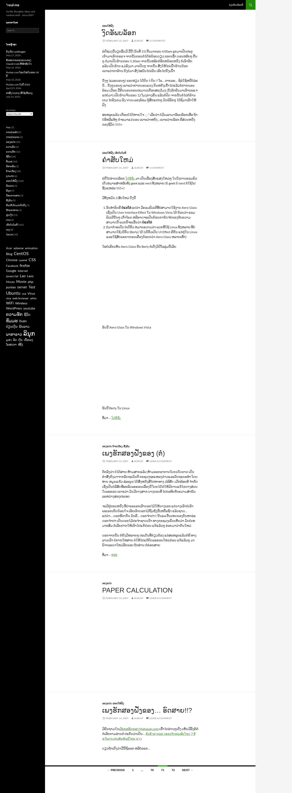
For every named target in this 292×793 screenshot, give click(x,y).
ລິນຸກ (8, 190)
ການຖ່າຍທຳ (12, 132)
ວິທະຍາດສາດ (13, 195)
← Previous (116, 770)
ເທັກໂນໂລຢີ (120, 152)
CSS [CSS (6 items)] (32, 259)
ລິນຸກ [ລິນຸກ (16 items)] (29, 333)
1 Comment (156, 167)
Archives (10, 110)
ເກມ (8, 219)
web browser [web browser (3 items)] (20, 298)
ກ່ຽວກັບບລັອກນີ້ (236, 4)
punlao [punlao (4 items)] (11, 287)
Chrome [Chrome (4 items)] (11, 260)
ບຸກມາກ (10, 176)
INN (114, 555)
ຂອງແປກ (107, 446)
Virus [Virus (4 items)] (31, 293)
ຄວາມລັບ (10, 146)
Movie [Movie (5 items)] (21, 281)
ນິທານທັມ (10, 166)
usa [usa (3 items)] (24, 293)
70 (152, 770)
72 (173, 770)
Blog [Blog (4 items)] (9, 254)
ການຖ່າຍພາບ (12, 137)
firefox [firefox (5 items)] (25, 265)
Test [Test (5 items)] (32, 287)
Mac (8, 127)
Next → (187, 770)
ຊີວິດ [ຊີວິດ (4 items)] (27, 314)
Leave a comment (160, 461)
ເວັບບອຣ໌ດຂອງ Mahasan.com (139, 729)
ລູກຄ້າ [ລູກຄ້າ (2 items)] (9, 340)
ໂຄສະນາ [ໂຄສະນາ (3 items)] (11, 344)
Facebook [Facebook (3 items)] (12, 265)
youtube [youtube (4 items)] (29, 308)
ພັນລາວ (10, 185)
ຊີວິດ (8, 156)
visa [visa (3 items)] (8, 298)
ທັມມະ (9, 161)
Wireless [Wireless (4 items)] (21, 303)
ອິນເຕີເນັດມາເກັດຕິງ (16, 205)
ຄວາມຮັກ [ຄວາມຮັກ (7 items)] (14, 314)
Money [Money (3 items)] (10, 281)
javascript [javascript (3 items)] (12, 276)
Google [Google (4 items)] (11, 271)
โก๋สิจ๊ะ (130, 178)
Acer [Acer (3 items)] (9, 248)
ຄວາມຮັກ (10, 151)
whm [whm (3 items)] (33, 298)
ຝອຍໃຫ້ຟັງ (108, 25)
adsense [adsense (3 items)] (19, 248)
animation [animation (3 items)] (31, 248)
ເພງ (8, 229)
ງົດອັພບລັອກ (119, 33)
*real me (12, 5)
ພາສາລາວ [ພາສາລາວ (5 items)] (14, 334)
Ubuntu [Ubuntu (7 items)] (13, 292)
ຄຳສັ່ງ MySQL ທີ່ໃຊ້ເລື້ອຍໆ (19, 93)
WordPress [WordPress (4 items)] (14, 308)
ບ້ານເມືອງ (117, 446)
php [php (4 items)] (30, 281)
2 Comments (157, 40)
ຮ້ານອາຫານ (12, 210)
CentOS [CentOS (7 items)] (21, 253)
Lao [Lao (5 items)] (23, 276)
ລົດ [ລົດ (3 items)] (15, 340)
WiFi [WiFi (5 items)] (10, 303)
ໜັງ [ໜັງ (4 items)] (20, 344)
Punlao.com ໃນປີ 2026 (18, 84)
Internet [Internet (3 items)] (23, 271)
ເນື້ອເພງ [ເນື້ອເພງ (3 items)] (28, 340)
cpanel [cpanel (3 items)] (23, 260)
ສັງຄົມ (126, 446)
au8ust (138, 40)
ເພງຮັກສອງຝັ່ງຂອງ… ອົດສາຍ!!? (147, 710)
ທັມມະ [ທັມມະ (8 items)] (12, 320)
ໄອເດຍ (9, 234)
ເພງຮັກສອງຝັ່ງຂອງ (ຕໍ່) (133, 453)
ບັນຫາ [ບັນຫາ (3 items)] (23, 321)
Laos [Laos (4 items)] (30, 276)
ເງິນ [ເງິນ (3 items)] (20, 340)
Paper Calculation (137, 590)
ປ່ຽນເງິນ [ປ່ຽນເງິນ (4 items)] (12, 326)
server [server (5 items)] (22, 287)
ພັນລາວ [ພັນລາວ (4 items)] (24, 326)
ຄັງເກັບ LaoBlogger (16, 51)
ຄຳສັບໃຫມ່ (117, 160)
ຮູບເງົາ (9, 215)
